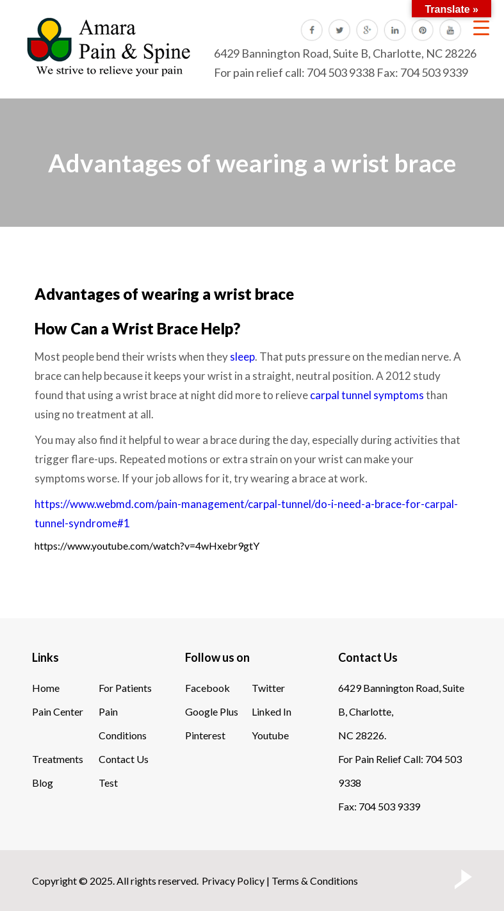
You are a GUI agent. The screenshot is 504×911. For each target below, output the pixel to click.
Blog (42, 782)
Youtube (270, 735)
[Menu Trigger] (481, 27)
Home (46, 688)
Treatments (57, 759)
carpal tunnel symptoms (367, 395)
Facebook (207, 688)
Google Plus (211, 711)
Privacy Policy (233, 880)
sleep (242, 356)
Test (108, 782)
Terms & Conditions (315, 880)
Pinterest (205, 735)
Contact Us (124, 759)
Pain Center (57, 711)
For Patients (125, 688)
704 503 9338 (341, 72)
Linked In (271, 711)
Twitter (268, 688)
